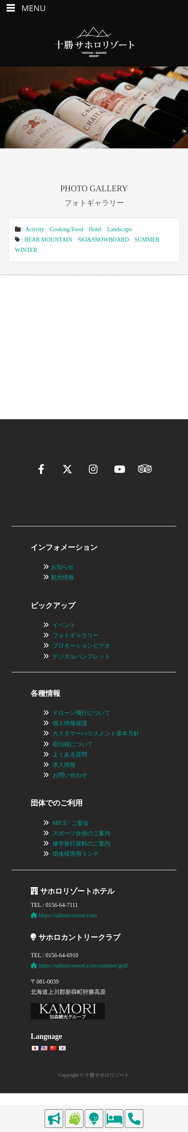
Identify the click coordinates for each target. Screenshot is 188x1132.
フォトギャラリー (75, 656)
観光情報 (62, 597)
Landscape (119, 229)
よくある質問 (69, 775)
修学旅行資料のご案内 (81, 864)
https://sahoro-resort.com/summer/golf (79, 986)
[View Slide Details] (54, 334)
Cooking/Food (66, 229)
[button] (27, 364)
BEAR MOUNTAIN (48, 240)
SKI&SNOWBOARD (103, 240)
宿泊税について (72, 764)
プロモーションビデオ (81, 666)
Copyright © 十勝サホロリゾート (94, 1095)
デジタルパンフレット (81, 676)
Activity (34, 229)
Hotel (95, 229)
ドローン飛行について (81, 733)
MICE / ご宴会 (70, 843)
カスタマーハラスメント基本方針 (95, 754)
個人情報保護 (69, 743)
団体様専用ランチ (75, 874)
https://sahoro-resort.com (64, 935)
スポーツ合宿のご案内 (81, 853)
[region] (94, 334)
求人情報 (64, 785)
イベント (64, 645)
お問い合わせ (69, 795)
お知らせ (62, 587)
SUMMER (147, 240)
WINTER (26, 250)
